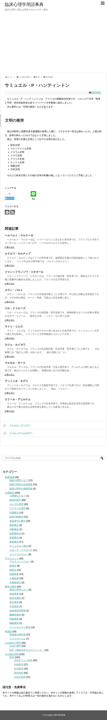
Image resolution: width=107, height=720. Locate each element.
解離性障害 (15, 615)
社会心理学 (15, 646)
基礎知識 (9, 477)
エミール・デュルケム (18, 399)
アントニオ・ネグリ (16, 381)
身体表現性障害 (17, 610)
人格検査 (14, 578)
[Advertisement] (27, 44)
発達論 (8, 631)
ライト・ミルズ (14, 326)
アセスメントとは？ (19, 561)
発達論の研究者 (17, 634)
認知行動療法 (16, 517)
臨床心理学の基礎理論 (20, 488)
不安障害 (14, 606)
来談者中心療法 (17, 521)
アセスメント (12, 558)
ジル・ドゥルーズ (15, 308)
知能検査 (14, 574)
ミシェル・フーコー (16, 425)
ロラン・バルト (14, 290)
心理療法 (9, 493)
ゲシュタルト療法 (18, 546)
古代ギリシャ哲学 (23, 660)
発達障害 (14, 594)
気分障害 (14, 602)
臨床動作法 (15, 533)
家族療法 (14, 542)
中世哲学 (18, 664)
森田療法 (14, 525)
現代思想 (96, 92)
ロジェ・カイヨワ (15, 344)
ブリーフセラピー (18, 554)
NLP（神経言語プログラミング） (26, 650)
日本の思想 (20, 677)
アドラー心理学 (17, 508)
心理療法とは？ (17, 496)
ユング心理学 (16, 504)
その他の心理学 (13, 643)
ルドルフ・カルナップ (18, 253)
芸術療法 (14, 537)
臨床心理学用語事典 (24, 4)
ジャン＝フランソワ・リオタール (24, 271)
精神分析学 (15, 500)
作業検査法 (15, 582)
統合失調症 (15, 598)
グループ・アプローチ (20, 550)
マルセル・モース (15, 362)
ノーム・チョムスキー (17, 433)
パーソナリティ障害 (19, 627)
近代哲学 (18, 669)
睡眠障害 (14, 623)
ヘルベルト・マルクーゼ (19, 235)
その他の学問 (12, 654)
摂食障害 (14, 619)
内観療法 (14, 529)
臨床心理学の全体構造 (20, 484)
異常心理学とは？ (18, 590)
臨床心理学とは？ (18, 480)
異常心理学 (10, 586)
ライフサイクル (17, 639)
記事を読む (10, 247)
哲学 (11, 657)
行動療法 (14, 512)
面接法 (12, 566)
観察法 (12, 570)
